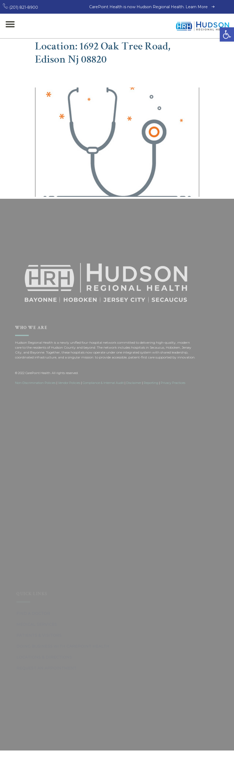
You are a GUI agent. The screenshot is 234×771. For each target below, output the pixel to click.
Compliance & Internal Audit (103, 434)
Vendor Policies (69, 434)
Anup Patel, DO (68, 76)
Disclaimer (133, 434)
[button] (227, 34)
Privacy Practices (173, 434)
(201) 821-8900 (20, 7)
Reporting (151, 434)
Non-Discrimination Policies (35, 434)
